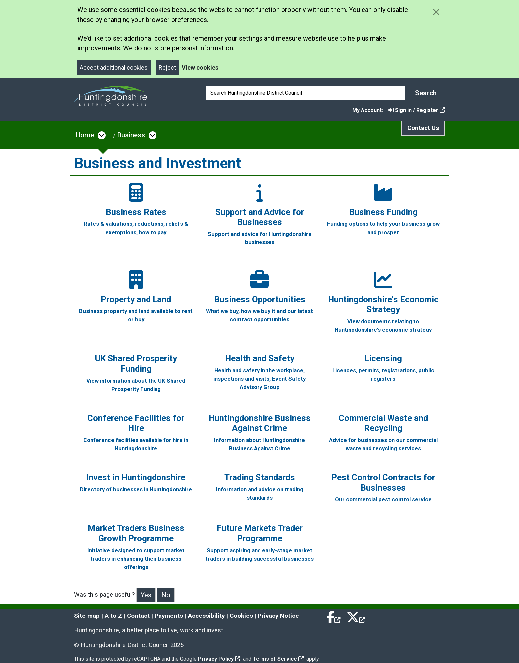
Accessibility (206, 615)
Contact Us (423, 128)
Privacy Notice (278, 615)
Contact (138, 615)
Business (131, 135)
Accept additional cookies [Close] (114, 67)
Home (85, 135)
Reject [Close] (167, 67)
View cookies (200, 67)
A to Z (113, 615)
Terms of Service (278, 659)
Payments (169, 615)
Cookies (241, 615)
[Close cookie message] (436, 12)
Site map (87, 615)
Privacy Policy (219, 659)
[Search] (305, 93)
